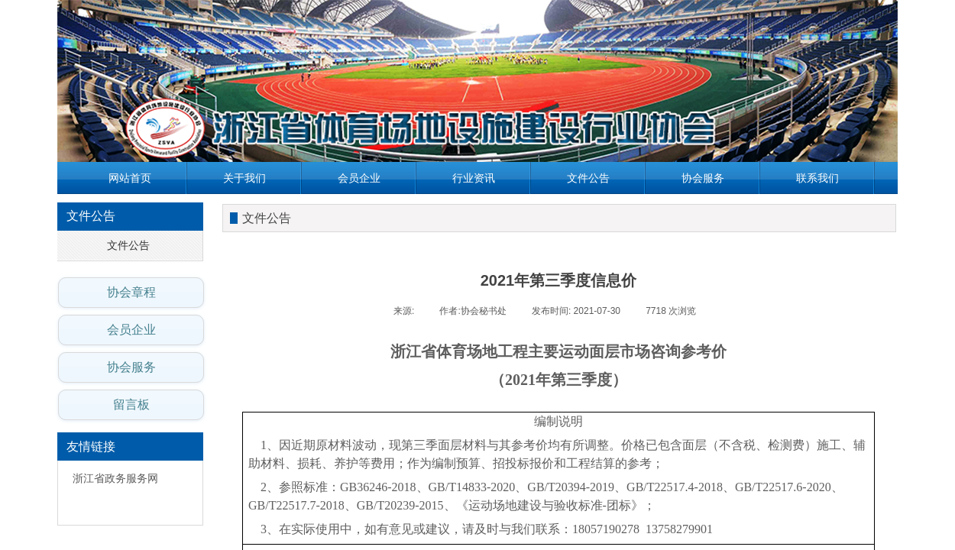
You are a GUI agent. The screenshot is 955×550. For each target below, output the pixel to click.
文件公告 (588, 178)
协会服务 (702, 178)
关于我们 (244, 178)
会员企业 (359, 178)
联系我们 (817, 178)
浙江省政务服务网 (115, 478)
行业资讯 (473, 178)
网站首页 (129, 178)
